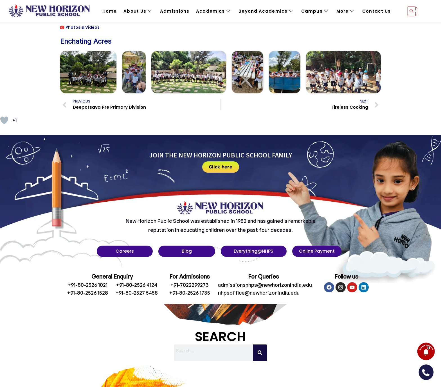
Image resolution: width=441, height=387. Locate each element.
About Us (137, 11)
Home (109, 11)
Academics (213, 11)
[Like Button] (4, 120)
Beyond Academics (265, 11)
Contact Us (376, 11)
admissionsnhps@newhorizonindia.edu (265, 285)
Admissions (174, 11)
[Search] (260, 352)
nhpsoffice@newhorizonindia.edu (259, 293)
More (345, 11)
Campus (314, 11)
